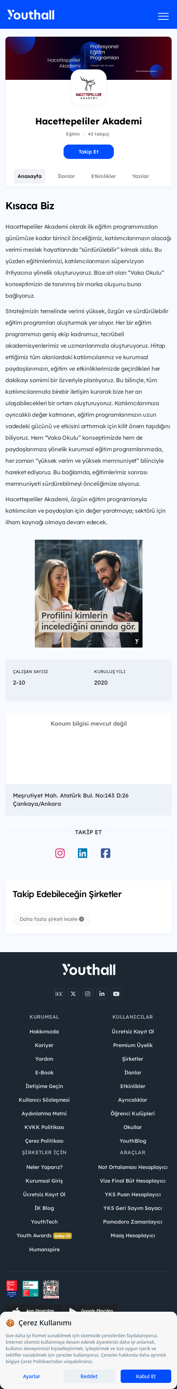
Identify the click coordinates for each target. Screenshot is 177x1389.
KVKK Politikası (44, 1127)
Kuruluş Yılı (110, 671)
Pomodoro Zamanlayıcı (132, 1222)
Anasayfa (30, 176)
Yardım (44, 1059)
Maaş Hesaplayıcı (133, 1235)
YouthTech (44, 1222)
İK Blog (44, 1208)
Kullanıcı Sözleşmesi (44, 1100)
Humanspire (44, 1249)
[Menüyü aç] (163, 16)
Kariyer (44, 1045)
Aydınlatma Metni (44, 1113)
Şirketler (132, 1059)
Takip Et (88, 152)
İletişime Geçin (44, 1086)
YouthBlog (133, 1141)
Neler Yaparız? (44, 1167)
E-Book (44, 1072)
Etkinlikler (103, 176)
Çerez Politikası (44, 1141)
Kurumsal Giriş (44, 1181)
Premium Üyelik (133, 1045)
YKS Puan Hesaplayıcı (133, 1194)
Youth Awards (44, 1235)
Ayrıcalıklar (132, 1100)
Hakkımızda (44, 1031)
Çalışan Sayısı (30, 671)
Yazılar (140, 176)
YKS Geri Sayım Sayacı (132, 1208)
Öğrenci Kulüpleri (133, 1113)
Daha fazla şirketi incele (52, 919)
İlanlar (66, 176)
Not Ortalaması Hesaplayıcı (133, 1167)
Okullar (133, 1127)
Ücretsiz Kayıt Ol (133, 1031)
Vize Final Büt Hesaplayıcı (133, 1181)
